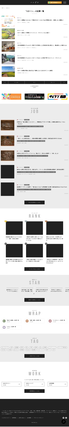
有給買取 (33, 352)
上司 (54, 352)
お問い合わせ (22, 420)
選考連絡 (22, 352)
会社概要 (29, 420)
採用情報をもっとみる (34, 393)
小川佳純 (9, 352)
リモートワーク (41, 352)
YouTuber (4, 352)
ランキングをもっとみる (34, 271)
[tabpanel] (12, 292)
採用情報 (14, 420)
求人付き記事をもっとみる (34, 205)
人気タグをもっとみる (34, 358)
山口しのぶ (16, 352)
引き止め (28, 352)
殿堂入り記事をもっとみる (34, 302)
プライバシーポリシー (38, 420)
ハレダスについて (6, 420)
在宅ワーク (48, 352)
